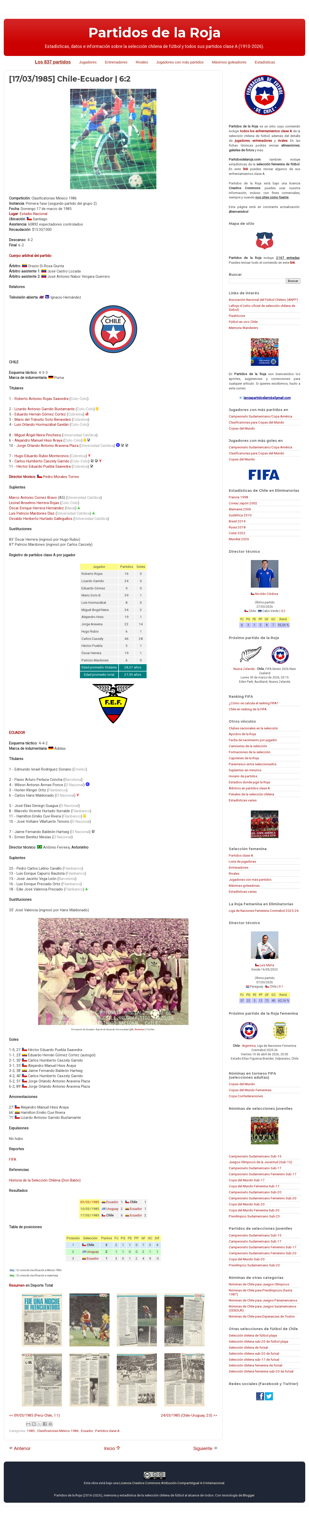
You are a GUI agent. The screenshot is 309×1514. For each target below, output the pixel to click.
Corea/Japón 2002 (243, 503)
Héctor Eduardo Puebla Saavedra (44, 466)
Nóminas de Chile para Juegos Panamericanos (263, 1300)
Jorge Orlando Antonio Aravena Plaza (47, 445)
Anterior (20, 1448)
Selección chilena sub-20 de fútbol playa (258, 1341)
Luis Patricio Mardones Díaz (32, 513)
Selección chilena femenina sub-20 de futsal (261, 1371)
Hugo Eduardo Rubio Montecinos (42, 456)
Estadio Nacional (33, 214)
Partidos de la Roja (154, 32)
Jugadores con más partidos (179, 62)
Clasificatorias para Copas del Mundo (256, 422)
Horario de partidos (243, 776)
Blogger (248, 1495)
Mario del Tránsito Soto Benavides (43, 419)
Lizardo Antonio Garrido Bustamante (45, 409)
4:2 (283, 611)
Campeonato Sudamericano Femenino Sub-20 (262, 1198)
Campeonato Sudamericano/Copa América (260, 416)
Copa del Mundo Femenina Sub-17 (254, 1186)
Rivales (142, 62)
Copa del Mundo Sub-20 (247, 1204)
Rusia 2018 (237, 527)
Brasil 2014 (237, 521)
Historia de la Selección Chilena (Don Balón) (45, 1180)
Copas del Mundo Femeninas (250, 1090)
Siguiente (205, 1448)
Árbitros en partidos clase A (249, 788)
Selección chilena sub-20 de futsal (254, 1353)
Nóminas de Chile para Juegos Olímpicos (259, 1284)
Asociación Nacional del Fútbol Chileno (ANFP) (263, 300)
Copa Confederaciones (246, 1096)
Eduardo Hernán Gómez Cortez (40, 414)
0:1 (281, 986)
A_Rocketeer (138, 1029)
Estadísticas (265, 62)
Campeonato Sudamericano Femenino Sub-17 (262, 1174)
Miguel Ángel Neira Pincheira (38, 435)
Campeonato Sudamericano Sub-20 (255, 1192)
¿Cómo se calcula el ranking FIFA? (253, 703)
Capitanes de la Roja (244, 758)
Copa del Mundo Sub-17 (247, 1180)
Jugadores (87, 62)
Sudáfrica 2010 (240, 515)
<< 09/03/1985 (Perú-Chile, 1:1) (34, 1415)
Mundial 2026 (239, 539)
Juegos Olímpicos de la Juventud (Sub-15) (260, 1162)
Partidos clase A (107, 1431)
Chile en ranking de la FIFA (248, 709)
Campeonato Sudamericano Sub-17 (255, 1168)
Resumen (17, 1285)
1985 (31, 1431)
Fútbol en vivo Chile (243, 322)
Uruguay (112, 1209)
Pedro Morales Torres (61, 476)
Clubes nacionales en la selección (253, 728)
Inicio (112, 1448)
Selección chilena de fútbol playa (253, 1335)
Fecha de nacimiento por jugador (253, 740)
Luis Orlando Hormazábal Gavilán (42, 424)
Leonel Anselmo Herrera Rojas (34, 503)
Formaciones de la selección (249, 752)
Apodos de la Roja (242, 734)
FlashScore (237, 316)
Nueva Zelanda (244, 669)
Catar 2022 (237, 533)
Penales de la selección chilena (251, 794)
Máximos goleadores (229, 62)
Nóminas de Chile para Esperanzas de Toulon (262, 1316)
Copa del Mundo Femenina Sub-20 (254, 1210)
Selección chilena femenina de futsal (255, 1365)
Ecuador (112, 1202)
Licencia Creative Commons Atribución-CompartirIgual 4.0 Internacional (171, 1483)
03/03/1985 (89, 1202)
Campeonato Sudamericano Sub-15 (255, 1156)
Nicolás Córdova (266, 594)
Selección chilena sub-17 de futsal (254, 1359)
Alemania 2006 (240, 509)
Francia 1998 (238, 497)
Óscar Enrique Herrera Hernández (36, 508)
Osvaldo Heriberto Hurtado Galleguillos (40, 518)
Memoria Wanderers (243, 328)
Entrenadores (116, 62)
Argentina (249, 1046)
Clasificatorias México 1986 (58, 1431)
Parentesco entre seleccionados (252, 764)
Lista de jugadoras (242, 861)
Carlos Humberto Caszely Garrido (42, 461)
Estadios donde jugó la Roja (249, 782)
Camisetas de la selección (248, 746)
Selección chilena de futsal (248, 1347)
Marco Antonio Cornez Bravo (33, 497)
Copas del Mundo (242, 428)
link (245, 169)
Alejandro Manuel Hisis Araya (38, 440)
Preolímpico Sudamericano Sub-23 (254, 1216)
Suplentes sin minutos (245, 770)
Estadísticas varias (243, 800)
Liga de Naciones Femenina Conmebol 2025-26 (264, 911)
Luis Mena (267, 965)
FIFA (12, 1159)
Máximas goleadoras (244, 885)
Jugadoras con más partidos (250, 879)
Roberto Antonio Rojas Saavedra (41, 398)
